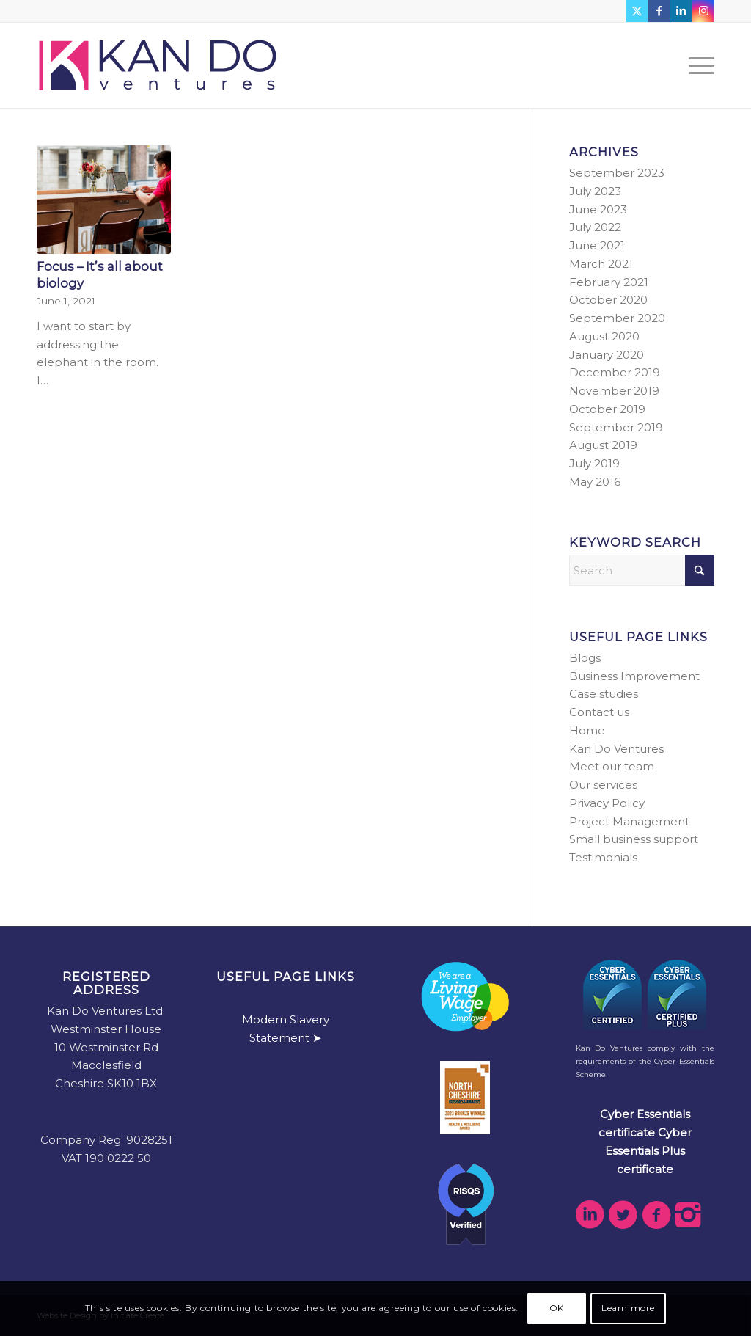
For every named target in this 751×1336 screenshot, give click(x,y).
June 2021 (597, 245)
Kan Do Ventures (616, 749)
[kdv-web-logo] (158, 65)
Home (587, 730)
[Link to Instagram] (703, 11)
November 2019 (614, 391)
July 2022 (595, 227)
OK (556, 1307)
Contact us (599, 712)
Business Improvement (634, 676)
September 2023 (616, 173)
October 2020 (608, 300)
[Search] (641, 570)
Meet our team (611, 766)
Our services (603, 785)
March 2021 (601, 264)
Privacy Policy (607, 803)
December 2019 (614, 372)
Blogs (585, 658)
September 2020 (617, 318)
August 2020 (604, 336)
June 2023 (598, 209)
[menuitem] (696, 65)
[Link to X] (637, 11)
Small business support (633, 839)
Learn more (628, 1307)
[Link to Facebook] (659, 11)
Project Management (629, 821)
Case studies (603, 694)
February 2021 (608, 282)
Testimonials (603, 857)
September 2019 (616, 427)
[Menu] (696, 65)
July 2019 (594, 463)
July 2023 (595, 191)
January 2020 (606, 355)
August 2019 (603, 445)
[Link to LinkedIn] (681, 11)
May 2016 (594, 482)
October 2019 (607, 409)
